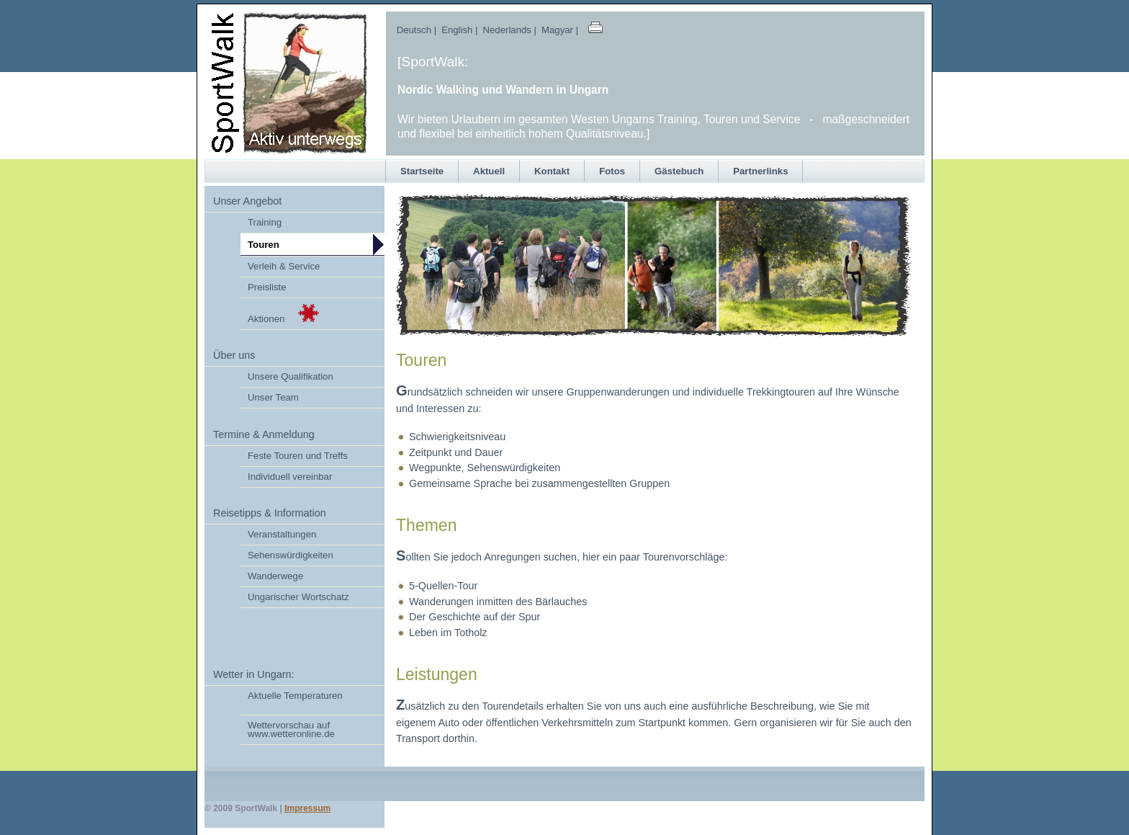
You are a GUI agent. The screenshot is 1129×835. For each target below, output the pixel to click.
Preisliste (267, 287)
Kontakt (552, 171)
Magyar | (562, 29)
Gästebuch (679, 171)
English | (457, 29)
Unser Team (273, 397)
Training (265, 222)
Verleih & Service (284, 266)
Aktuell (489, 171)
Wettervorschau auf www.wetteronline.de (291, 729)
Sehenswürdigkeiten (290, 555)
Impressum (307, 808)
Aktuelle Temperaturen (295, 695)
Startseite (422, 171)
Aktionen (283, 314)
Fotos (612, 171)
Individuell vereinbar (290, 476)
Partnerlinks (760, 171)
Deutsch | (411, 29)
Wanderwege (275, 576)
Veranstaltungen (282, 534)
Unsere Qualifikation (290, 376)
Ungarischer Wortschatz (298, 596)
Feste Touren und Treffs (298, 455)
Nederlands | (508, 29)
